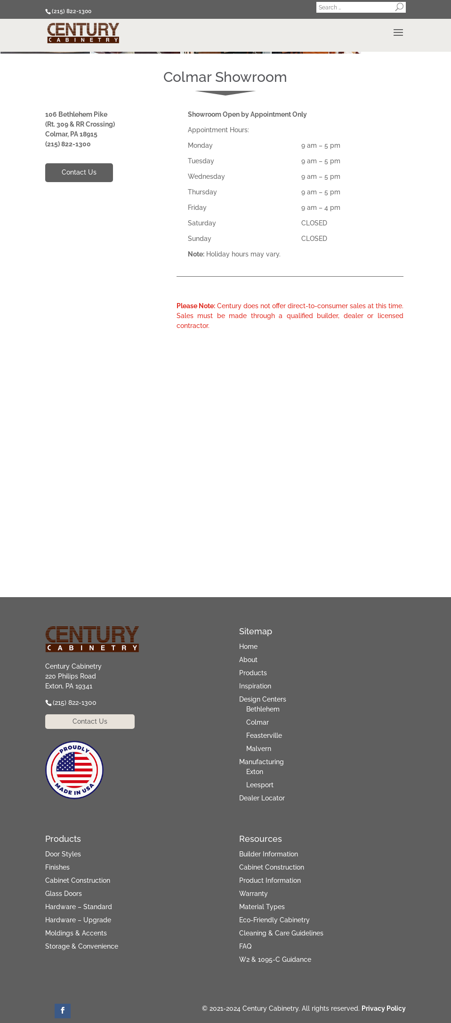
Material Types (262, 907)
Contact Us (79, 172)
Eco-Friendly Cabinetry (274, 920)
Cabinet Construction (77, 880)
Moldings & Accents (76, 933)
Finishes (57, 867)
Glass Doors (63, 893)
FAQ (245, 946)
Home (248, 646)
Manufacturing (261, 762)
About (248, 659)
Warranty (253, 893)
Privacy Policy (384, 1008)
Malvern (258, 748)
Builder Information (268, 854)
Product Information (270, 880)
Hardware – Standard (78, 907)
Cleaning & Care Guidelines (281, 933)
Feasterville (264, 735)
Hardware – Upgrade (78, 920)
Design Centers (262, 699)
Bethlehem (263, 709)
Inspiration (255, 686)
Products (253, 673)
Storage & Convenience (81, 946)
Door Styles (63, 854)
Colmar (257, 722)
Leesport (260, 785)
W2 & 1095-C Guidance (275, 959)
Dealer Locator (262, 798)
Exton (254, 771)
